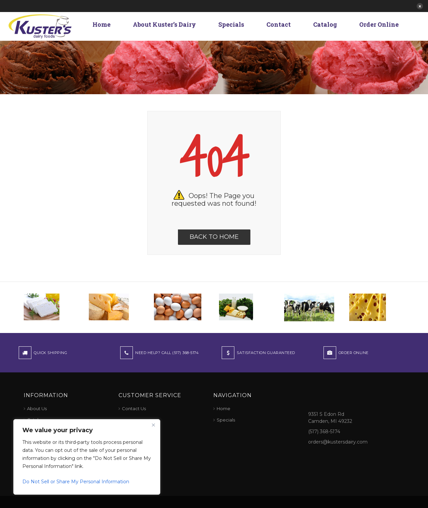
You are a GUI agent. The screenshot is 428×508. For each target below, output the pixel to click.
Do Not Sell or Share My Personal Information (75, 482)
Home (101, 24)
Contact (278, 24)
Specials (231, 24)
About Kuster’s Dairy (164, 24)
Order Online (379, 24)
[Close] (153, 425)
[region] (86, 457)
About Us (37, 408)
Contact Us (134, 408)
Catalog (325, 24)
